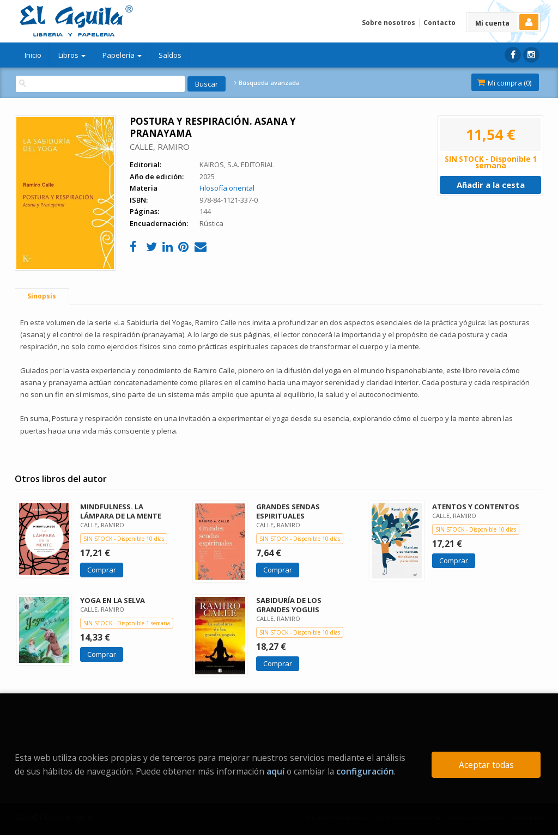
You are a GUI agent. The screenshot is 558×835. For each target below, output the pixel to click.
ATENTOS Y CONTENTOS (475, 506)
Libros (72, 55)
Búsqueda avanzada (267, 83)
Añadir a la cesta (491, 184)
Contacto (439, 22)
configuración (365, 771)
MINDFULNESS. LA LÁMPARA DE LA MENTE (120, 511)
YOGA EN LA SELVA (112, 600)
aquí (275, 771)
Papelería (122, 55)
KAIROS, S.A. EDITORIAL (236, 164)
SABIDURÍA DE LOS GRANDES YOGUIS (289, 604)
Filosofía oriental (226, 188)
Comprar (101, 570)
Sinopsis (41, 296)
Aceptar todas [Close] (486, 765)
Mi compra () (504, 83)
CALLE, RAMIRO (160, 146)
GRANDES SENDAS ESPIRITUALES (288, 511)
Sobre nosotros (388, 22)
